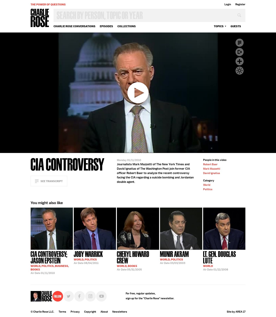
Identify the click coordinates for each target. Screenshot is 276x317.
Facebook (79, 296)
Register (240, 4)
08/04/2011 (88, 257)
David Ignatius (211, 173)
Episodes (106, 26)
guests (236, 26)
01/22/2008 (224, 260)
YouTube (101, 296)
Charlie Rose (40, 18)
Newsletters (119, 311)
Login (227, 4)
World (206, 185)
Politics (207, 189)
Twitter (68, 296)
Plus (240, 61)
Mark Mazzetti (211, 169)
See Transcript (51, 181)
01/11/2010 (52, 262)
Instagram (90, 296)
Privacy (75, 311)
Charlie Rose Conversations (74, 26)
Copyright (90, 311)
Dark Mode (240, 71)
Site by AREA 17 (236, 311)
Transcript (240, 43)
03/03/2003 (174, 257)
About (104, 311)
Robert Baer (210, 164)
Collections (126, 26)
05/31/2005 (138, 260)
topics (219, 26)
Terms (62, 311)
